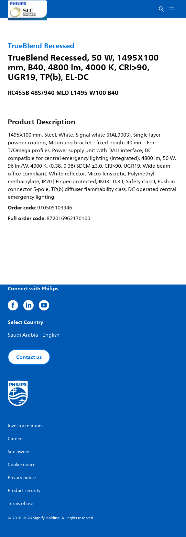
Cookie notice (22, 464)
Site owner (19, 451)
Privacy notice (22, 477)
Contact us (29, 357)
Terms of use (20, 503)
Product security (24, 490)
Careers (16, 438)
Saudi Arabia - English (34, 335)
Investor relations (25, 426)
